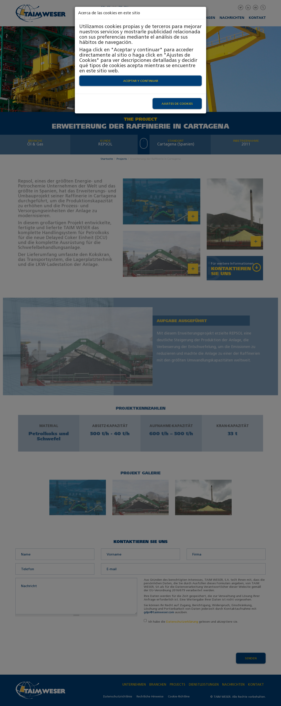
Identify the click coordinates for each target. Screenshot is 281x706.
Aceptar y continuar (140, 80)
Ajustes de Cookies (177, 103)
